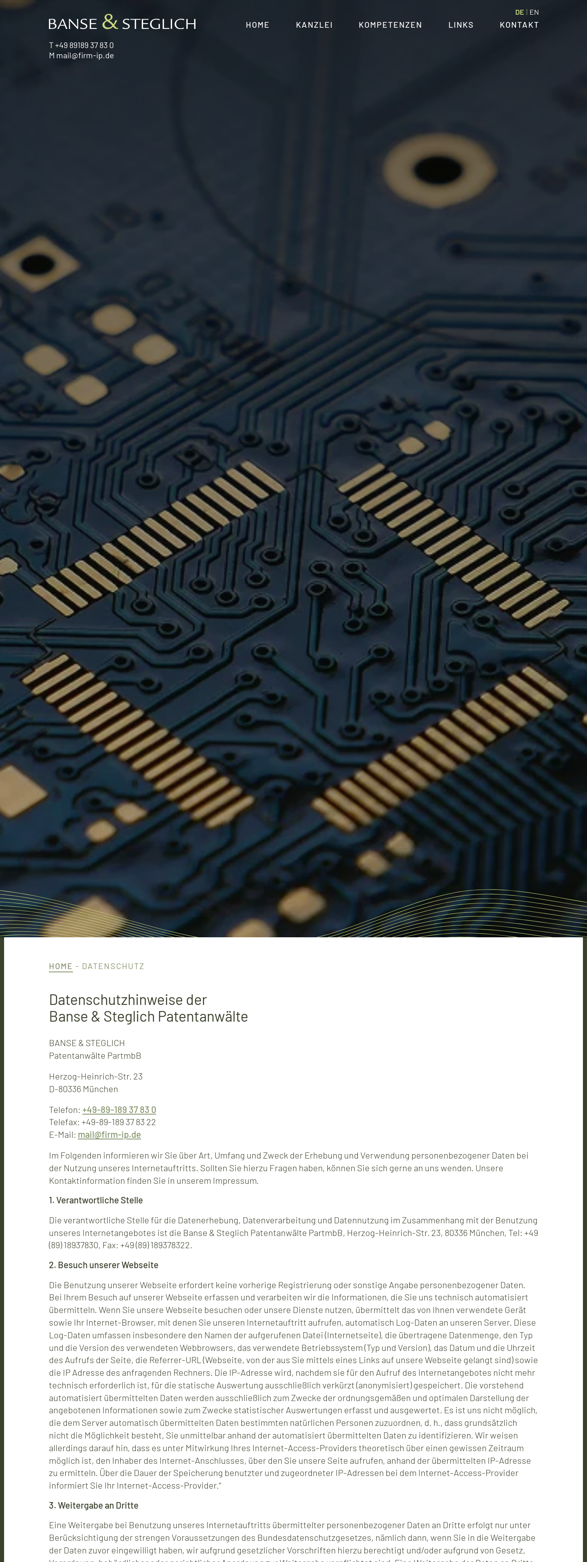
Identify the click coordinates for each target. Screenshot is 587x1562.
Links (461, 24)
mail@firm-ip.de (85, 55)
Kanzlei (314, 24)
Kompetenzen (390, 24)
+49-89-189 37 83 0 (119, 1109)
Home (258, 24)
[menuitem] (519, 11)
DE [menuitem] (519, 11)
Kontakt (519, 24)
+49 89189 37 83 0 (84, 45)
